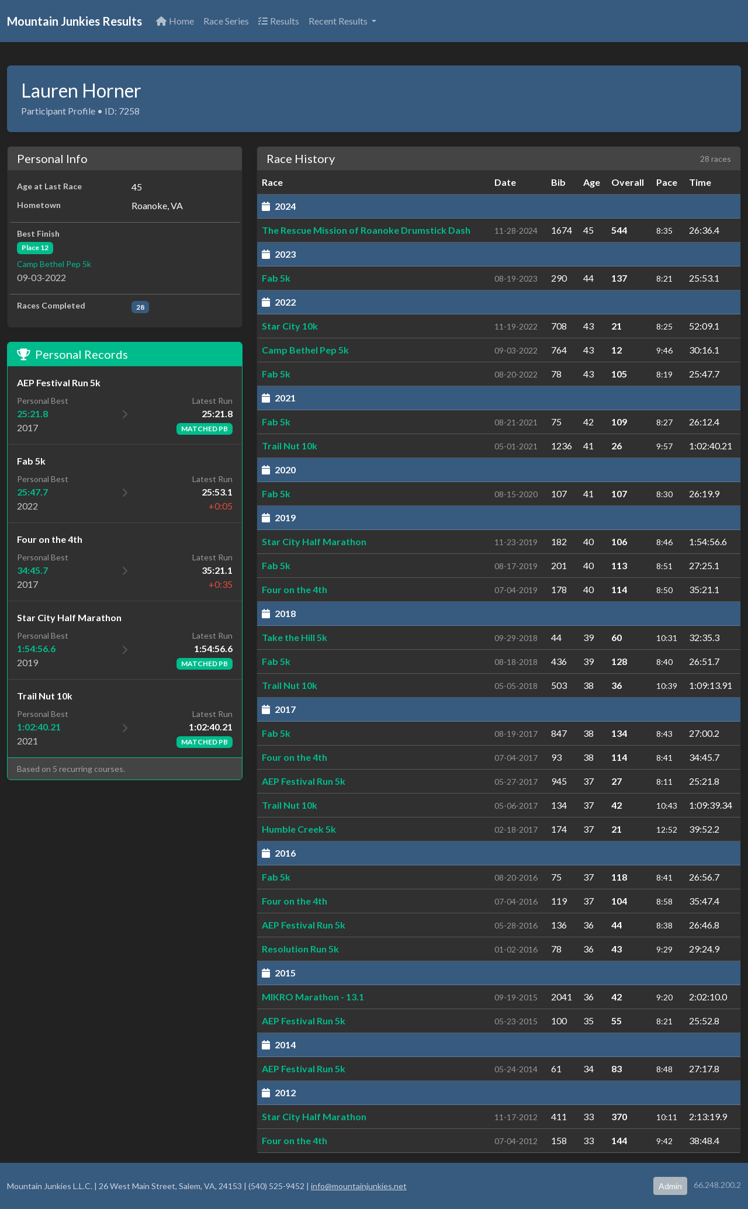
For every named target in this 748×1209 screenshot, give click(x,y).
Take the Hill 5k (294, 637)
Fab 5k (276, 277)
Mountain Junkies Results (74, 21)
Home (175, 20)
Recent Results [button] (339, 20)
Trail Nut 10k (289, 445)
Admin (670, 1186)
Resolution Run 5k (300, 948)
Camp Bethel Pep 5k (54, 264)
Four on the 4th (294, 589)
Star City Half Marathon (314, 541)
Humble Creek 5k (299, 828)
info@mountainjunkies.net (359, 1186)
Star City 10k (290, 325)
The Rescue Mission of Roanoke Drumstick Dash (366, 229)
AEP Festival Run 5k (303, 781)
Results (278, 20)
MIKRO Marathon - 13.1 (313, 996)
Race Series (226, 20)
